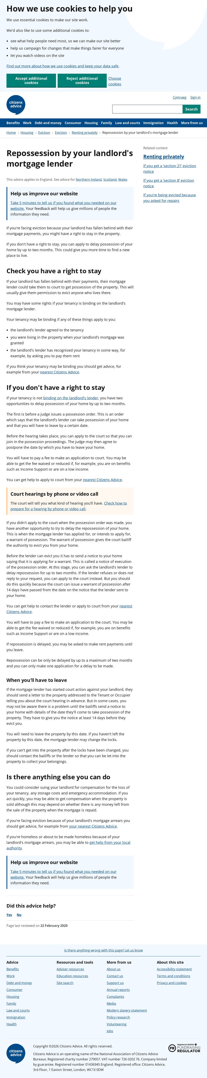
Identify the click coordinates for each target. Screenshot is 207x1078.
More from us (192, 123)
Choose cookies (114, 81)
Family (106, 123)
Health (172, 123)
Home (11, 132)
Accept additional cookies (31, 80)
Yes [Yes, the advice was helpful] (9, 915)
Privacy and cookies (172, 983)
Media (111, 1003)
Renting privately (84, 132)
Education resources (72, 976)
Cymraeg (179, 97)
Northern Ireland (89, 179)
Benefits (13, 123)
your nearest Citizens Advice (93, 826)
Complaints (115, 996)
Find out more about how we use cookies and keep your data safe (62, 66)
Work (27, 123)
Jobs (110, 1031)
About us (113, 969)
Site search (65, 983)
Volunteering (117, 1024)
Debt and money (48, 123)
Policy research (118, 1017)
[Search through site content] (147, 109)
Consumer (73, 123)
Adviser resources (70, 969)
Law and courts (127, 123)
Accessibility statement (174, 969)
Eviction (44, 132)
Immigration (153, 123)
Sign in (195, 97)
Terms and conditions (173, 976)
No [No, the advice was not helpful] (19, 915)
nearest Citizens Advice (59, 372)
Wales (122, 179)
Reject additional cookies (82, 80)
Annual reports (118, 990)
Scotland (110, 179)
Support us (115, 983)
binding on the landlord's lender (70, 397)
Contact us (115, 976)
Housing (91, 123)
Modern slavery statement (127, 1010)
